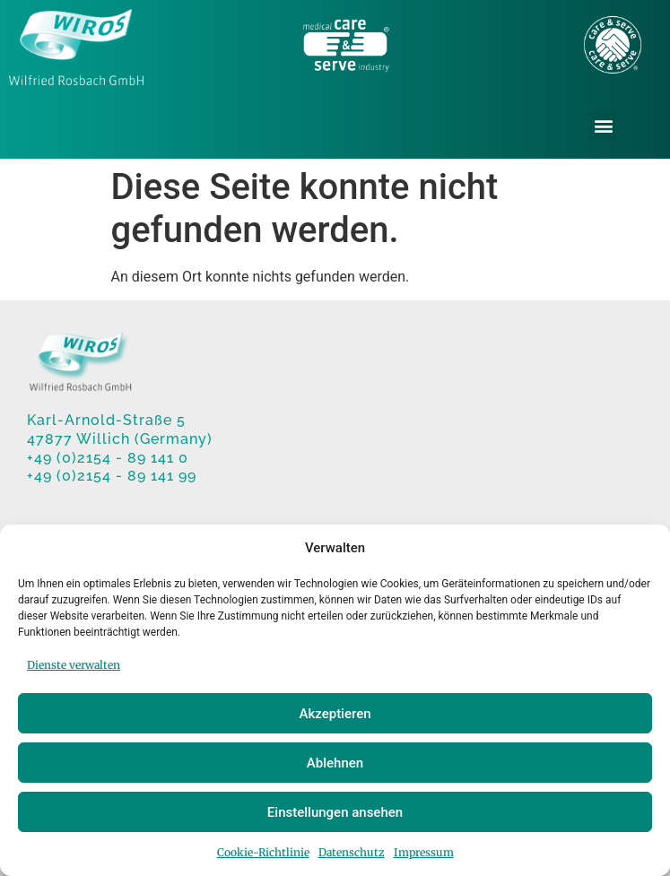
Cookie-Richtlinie (263, 852)
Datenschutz (351, 852)
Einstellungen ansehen (335, 812)
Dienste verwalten (73, 665)
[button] (604, 126)
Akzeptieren (334, 714)
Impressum (424, 852)
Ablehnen (335, 763)
